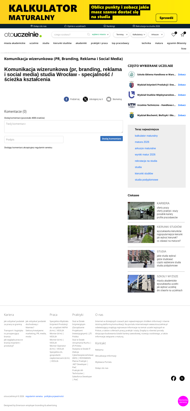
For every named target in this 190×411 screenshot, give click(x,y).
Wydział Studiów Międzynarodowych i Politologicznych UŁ (157, 95)
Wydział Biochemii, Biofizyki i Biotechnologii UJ (157, 115)
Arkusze (155, 34)
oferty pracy (163, 207)
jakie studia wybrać (167, 255)
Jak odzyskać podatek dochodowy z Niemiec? (36, 324)
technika (146, 43)
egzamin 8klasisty (176, 43)
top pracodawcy (120, 43)
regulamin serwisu (43, 147)
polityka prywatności (54, 396)
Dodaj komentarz (111, 138)
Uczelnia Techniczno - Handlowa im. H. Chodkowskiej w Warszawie (157, 105)
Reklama (99, 349)
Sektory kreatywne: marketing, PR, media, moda (36, 333)
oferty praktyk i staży (167, 210)
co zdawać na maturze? (169, 240)
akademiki (81, 43)
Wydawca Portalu (103, 362)
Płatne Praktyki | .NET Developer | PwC (80, 364)
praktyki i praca (99, 43)
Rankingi (109, 26)
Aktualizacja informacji (105, 355)
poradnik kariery (165, 214)
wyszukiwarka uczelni (167, 283)
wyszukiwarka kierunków (169, 231)
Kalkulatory (138, 34)
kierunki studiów (62, 43)
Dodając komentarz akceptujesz (28, 147)
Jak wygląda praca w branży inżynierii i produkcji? (13, 342)
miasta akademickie (14, 43)
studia (46, 43)
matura (159, 43)
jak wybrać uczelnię (166, 287)
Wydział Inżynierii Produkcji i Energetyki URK (157, 85)
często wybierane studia (169, 262)
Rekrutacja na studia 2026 (146, 26)
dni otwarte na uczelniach (170, 290)
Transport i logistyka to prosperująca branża (13, 333)
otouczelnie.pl (10, 396)
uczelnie (33, 43)
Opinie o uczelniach (75, 26)
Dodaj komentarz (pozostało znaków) (24, 117)
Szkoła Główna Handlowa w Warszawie (154, 74)
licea (183, 48)
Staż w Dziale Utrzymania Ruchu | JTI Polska (81, 342)
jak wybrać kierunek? (167, 237)
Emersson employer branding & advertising (36, 405)
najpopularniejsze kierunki (170, 234)
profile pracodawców (167, 217)
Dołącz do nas (39, 26)
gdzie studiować (165, 259)
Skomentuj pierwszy (183, 401)
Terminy (120, 34)
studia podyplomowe (167, 265)
